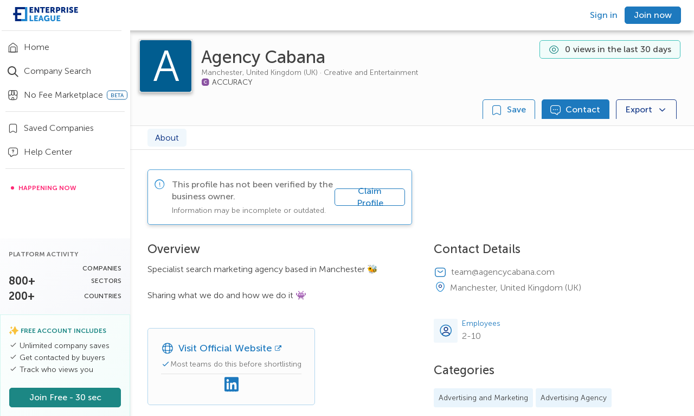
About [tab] (167, 138)
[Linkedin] (231, 385)
